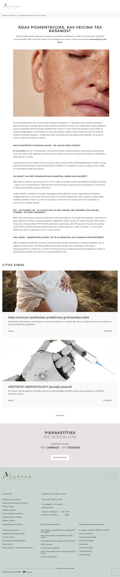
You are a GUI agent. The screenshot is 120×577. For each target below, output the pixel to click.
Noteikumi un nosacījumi (11, 499)
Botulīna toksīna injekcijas (50, 548)
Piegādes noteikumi (9, 510)
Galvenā (4, 15)
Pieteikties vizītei (60, 458)
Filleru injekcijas (47, 544)
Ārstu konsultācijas (86, 534)
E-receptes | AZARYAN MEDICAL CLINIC (94, 530)
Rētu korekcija (7, 544)
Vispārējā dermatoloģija (87, 537)
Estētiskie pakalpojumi (49, 557)
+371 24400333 (47, 504)
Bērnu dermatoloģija (86, 541)
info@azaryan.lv (48, 507)
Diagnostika (83, 544)
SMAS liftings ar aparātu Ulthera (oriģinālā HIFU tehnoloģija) (58, 531)
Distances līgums (8, 506)
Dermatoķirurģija (85, 551)
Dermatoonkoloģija (86, 548)
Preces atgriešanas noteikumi (12, 513)
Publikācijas (13, 15)
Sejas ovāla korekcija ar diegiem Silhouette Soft (58, 541)
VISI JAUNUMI (60, 415)
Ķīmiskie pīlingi (84, 555)
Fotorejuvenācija (8, 537)
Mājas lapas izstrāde (11, 572)
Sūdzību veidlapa (8, 520)
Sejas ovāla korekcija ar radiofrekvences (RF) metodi (57, 536)
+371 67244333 (58, 504)
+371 (49, 447)
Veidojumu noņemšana (10, 530)
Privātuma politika (65, 568)
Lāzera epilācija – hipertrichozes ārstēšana (17, 548)
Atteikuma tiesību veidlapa (12, 517)
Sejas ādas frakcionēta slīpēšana (13, 541)
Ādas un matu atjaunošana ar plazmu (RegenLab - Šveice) (58, 552)
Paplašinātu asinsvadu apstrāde (13, 534)
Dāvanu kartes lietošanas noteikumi (15, 503)
